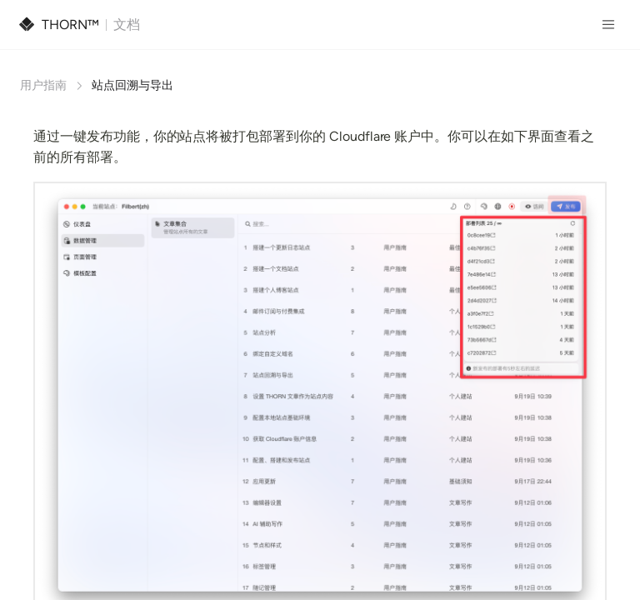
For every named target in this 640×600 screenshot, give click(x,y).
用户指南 (43, 85)
